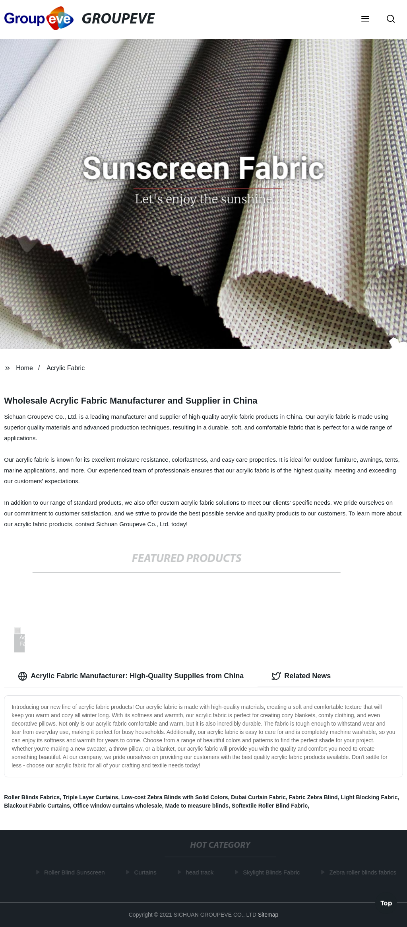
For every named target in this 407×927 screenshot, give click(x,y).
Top (386, 903)
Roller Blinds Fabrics (32, 797)
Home (24, 368)
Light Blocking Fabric (369, 797)
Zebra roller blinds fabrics (363, 872)
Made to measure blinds (197, 805)
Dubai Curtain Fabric (258, 797)
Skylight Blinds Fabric (272, 872)
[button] (365, 19)
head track (201, 872)
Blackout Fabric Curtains (37, 805)
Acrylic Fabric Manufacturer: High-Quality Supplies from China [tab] (131, 676)
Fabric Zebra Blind (313, 797)
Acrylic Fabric (66, 368)
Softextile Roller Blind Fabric (270, 805)
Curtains (147, 872)
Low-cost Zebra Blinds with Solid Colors (174, 797)
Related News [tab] (301, 676)
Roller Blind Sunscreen (75, 872)
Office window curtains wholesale (117, 805)
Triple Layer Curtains (90, 797)
